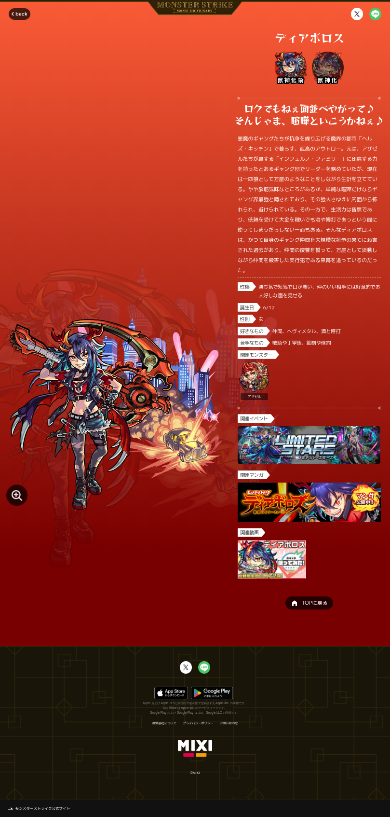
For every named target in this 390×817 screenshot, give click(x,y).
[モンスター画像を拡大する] (16, 495)
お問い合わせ (229, 723)
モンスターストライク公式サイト (42, 808)
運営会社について (164, 723)
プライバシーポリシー (198, 723)
